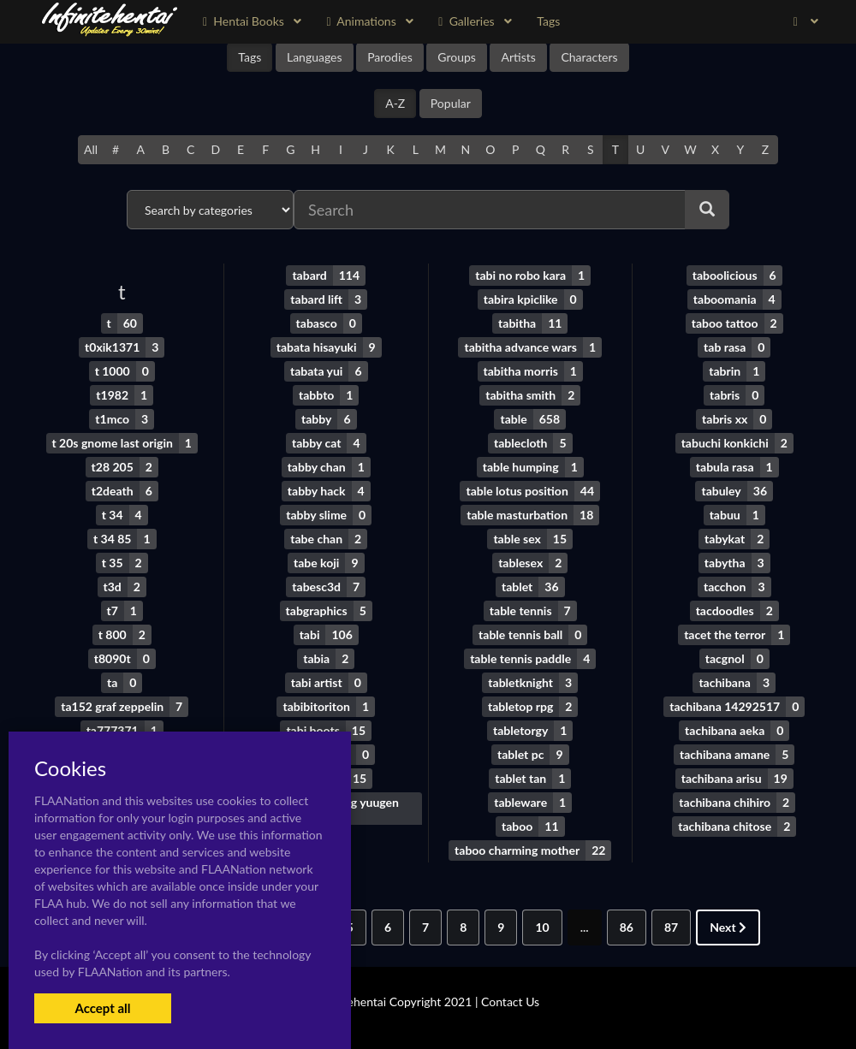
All (91, 149)
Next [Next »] (728, 927)
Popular (451, 103)
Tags (249, 57)
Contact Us (510, 1001)
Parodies (390, 57)
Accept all (102, 1008)
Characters (589, 57)
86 (626, 927)
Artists (518, 57)
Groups (456, 57)
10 (542, 927)
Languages (314, 57)
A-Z (395, 103)
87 (671, 927)
